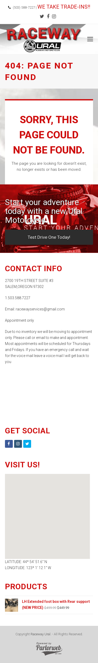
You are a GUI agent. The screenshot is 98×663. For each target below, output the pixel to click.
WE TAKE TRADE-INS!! (63, 7)
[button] (90, 39)
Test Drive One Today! (49, 237)
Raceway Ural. (41, 634)
